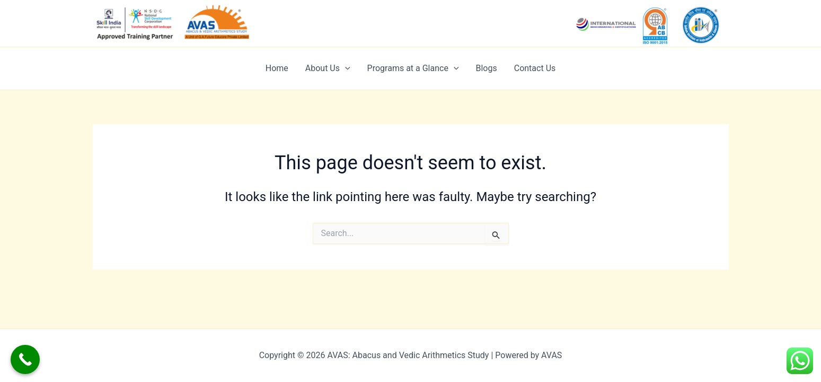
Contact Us (535, 68)
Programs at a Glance (413, 68)
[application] (345, 68)
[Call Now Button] (25, 359)
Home (277, 68)
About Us (327, 68)
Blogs (486, 68)
